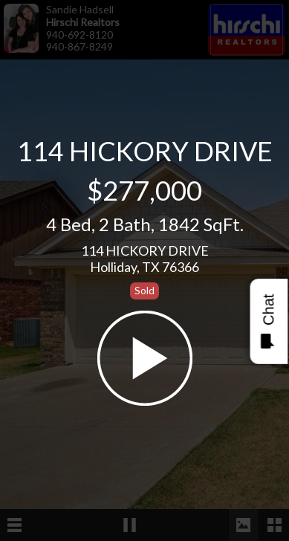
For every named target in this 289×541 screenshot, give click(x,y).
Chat (267, 321)
